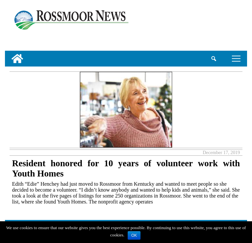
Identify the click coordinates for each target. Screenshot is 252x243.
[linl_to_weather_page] (224, 26)
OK (134, 235)
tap (236, 58)
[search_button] (214, 59)
